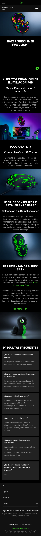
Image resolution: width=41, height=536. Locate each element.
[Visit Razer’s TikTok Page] (26, 531)
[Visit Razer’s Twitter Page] (18, 531)
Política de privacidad (31, 514)
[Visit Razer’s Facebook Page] (6, 531)
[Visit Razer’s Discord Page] (35, 531)
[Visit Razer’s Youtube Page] (22, 531)
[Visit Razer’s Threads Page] (14, 531)
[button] (3, 2)
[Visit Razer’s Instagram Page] (10, 531)
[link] (21, 3)
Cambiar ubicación (26, 524)
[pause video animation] (38, 68)
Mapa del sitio (6, 514)
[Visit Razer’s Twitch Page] (30, 531)
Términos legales (18, 514)
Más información (20, 309)
